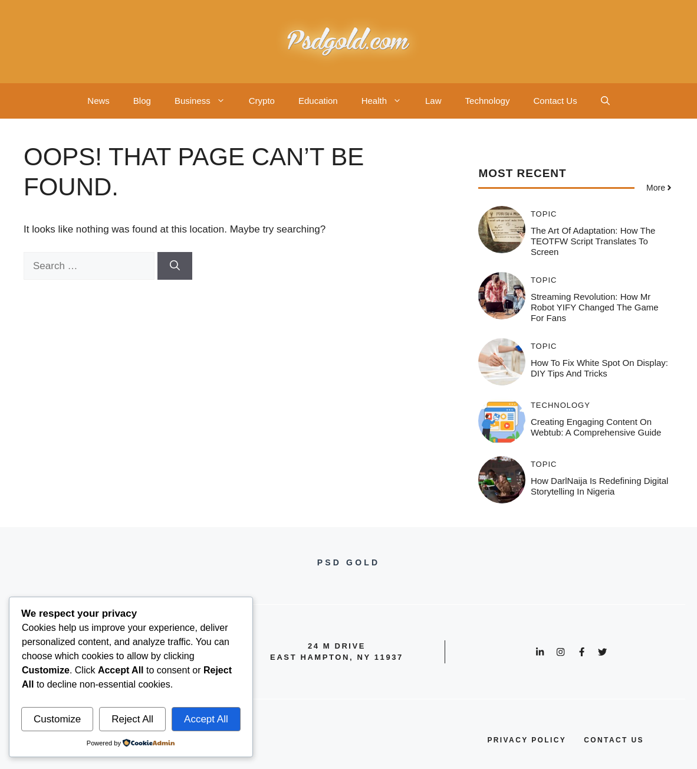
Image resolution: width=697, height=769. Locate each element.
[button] (605, 101)
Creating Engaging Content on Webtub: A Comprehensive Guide (596, 427)
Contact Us (555, 101)
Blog (142, 101)
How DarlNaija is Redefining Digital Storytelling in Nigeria (599, 486)
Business (206, 101)
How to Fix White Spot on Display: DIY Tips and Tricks (599, 368)
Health (387, 101)
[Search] (174, 266)
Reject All (132, 719)
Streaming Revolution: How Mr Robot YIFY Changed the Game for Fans (595, 307)
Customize (57, 719)
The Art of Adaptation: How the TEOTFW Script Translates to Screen (593, 241)
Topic (544, 214)
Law (433, 101)
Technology (487, 101)
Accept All (206, 719)
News (98, 101)
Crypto (262, 101)
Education (318, 101)
